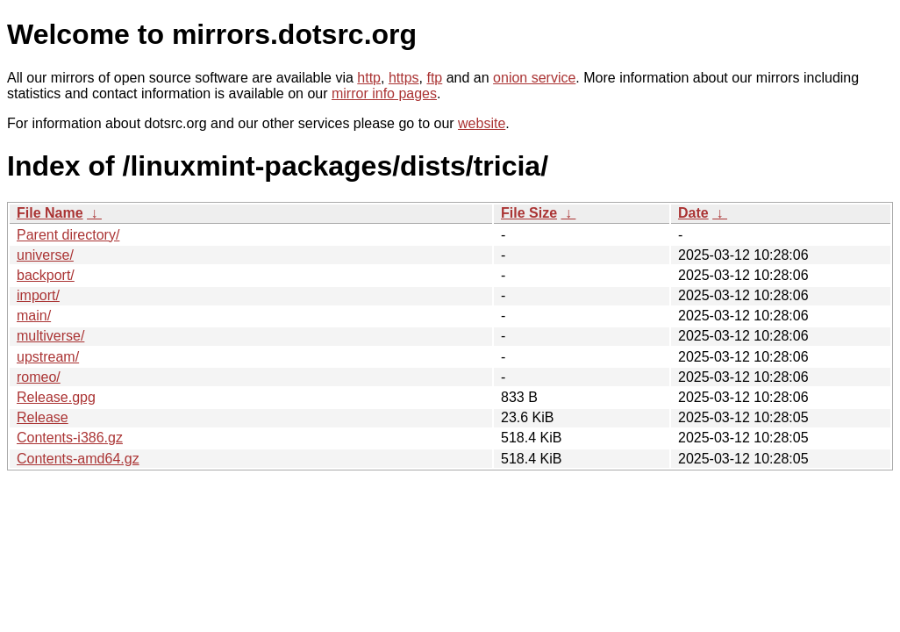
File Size (529, 212)
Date (693, 212)
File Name (50, 212)
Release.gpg (56, 397)
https (404, 77)
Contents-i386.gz (70, 437)
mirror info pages (384, 93)
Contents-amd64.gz (78, 458)
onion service (534, 77)
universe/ (45, 255)
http (369, 77)
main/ (34, 315)
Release (42, 417)
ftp (434, 77)
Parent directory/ (68, 234)
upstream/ (48, 356)
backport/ (46, 275)
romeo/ (39, 377)
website (481, 123)
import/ (38, 295)
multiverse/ (50, 335)
